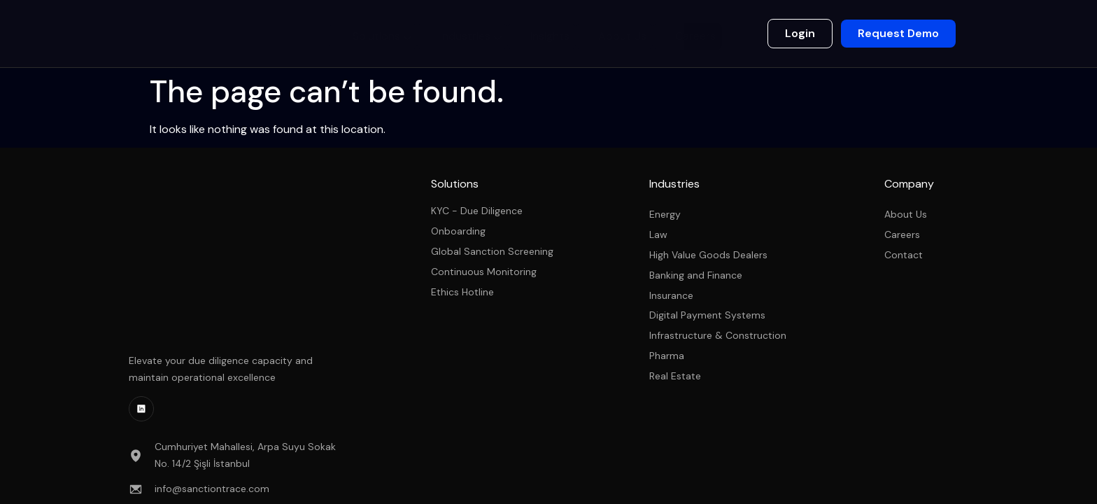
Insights (554, 33)
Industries (478, 35)
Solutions (393, 35)
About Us (623, 33)
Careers (692, 33)
